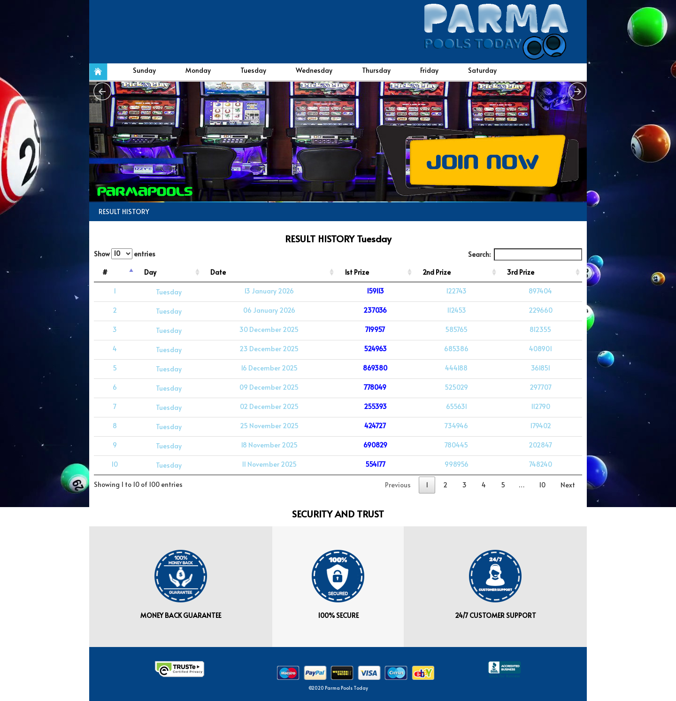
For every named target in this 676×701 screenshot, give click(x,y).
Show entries (124, 253)
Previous (398, 484)
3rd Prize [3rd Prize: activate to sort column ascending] (520, 272)
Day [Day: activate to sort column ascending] (150, 272)
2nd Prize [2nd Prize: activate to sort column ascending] (436, 272)
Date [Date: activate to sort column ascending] (218, 272)
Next (568, 484)
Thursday (376, 70)
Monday (198, 70)
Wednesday (314, 70)
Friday (429, 70)
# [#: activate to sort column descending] (105, 272)
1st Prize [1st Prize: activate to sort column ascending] (357, 272)
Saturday (482, 70)
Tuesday (253, 70)
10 (542, 484)
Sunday (144, 70)
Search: (525, 254)
